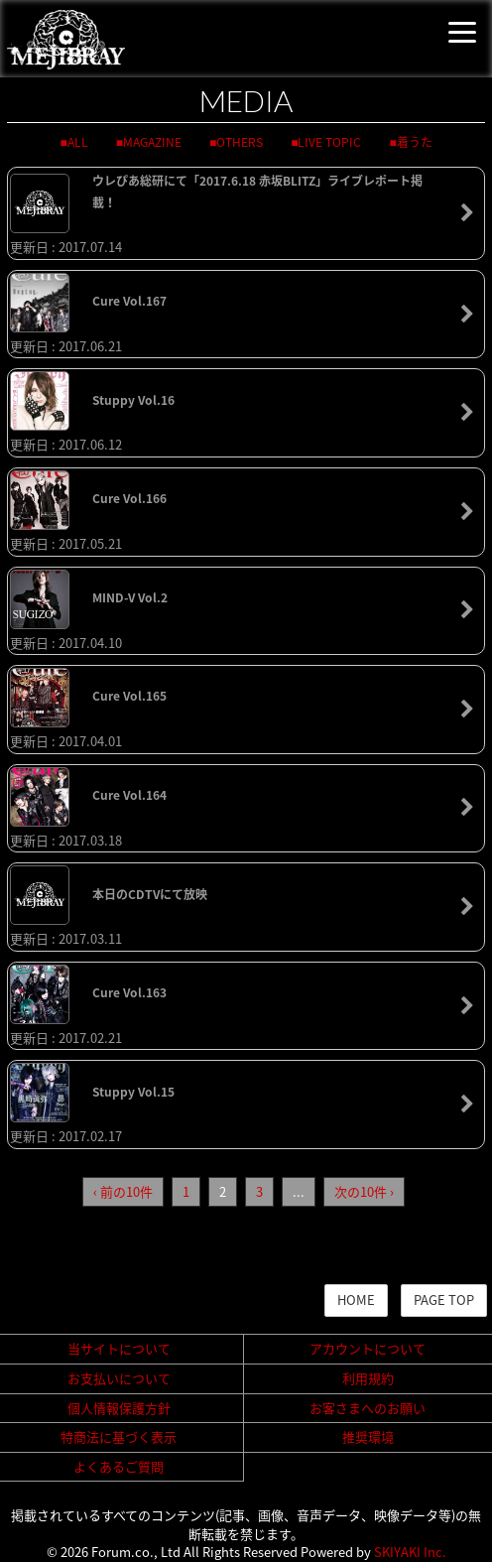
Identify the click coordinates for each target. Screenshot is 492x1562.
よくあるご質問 (118, 1466)
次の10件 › (364, 1191)
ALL (77, 142)
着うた (414, 142)
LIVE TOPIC (329, 142)
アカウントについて (367, 1348)
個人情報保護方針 (119, 1407)
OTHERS (239, 142)
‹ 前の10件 (123, 1191)
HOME (356, 1299)
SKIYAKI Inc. (410, 1551)
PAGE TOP (444, 1299)
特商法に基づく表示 (119, 1436)
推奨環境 (368, 1436)
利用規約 (368, 1377)
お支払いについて (119, 1377)
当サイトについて (119, 1348)
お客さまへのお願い (367, 1407)
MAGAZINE (152, 142)
